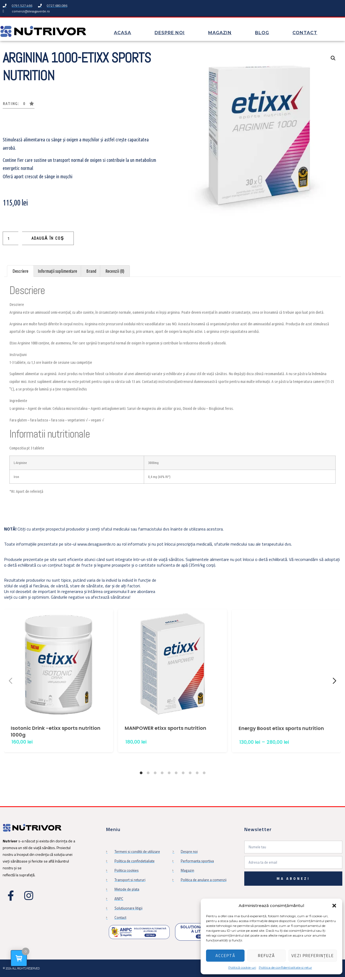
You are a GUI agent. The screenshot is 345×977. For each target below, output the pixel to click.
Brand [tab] (91, 271)
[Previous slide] (10, 680)
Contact (304, 32)
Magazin (220, 32)
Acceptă (225, 955)
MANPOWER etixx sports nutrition (165, 751)
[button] (334, 905)
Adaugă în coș (48, 238)
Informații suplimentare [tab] (57, 271)
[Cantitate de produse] (10, 238)
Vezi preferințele (312, 955)
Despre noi (170, 32)
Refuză (266, 955)
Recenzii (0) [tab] (114, 271)
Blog (262, 32)
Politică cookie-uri (242, 967)
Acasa (122, 32)
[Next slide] (334, 680)
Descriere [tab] (20, 271)
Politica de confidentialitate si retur (285, 967)
